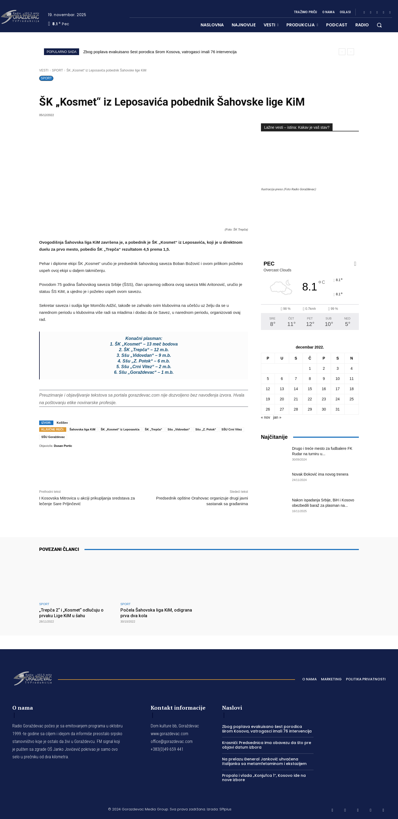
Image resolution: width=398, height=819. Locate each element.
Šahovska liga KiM (82, 429)
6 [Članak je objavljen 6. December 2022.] (282, 378)
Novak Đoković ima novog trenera (320, 474)
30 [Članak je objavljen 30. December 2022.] (324, 409)
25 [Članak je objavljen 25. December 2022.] (351, 399)
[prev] (342, 51)
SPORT (57, 70)
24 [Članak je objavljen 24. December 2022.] (338, 399)
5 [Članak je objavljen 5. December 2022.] (268, 378)
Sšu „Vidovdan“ (179, 429)
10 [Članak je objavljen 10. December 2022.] (338, 378)
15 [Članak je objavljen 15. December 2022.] (310, 389)
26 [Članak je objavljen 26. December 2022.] (268, 409)
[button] (379, 25)
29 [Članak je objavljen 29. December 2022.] (310, 409)
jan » (277, 417)
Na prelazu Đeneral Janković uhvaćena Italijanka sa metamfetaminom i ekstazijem (264, 761)
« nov (265, 417)
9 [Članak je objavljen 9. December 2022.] (324, 378)
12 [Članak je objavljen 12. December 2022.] (268, 389)
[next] (350, 51)
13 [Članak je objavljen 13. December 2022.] (282, 389)
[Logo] (32, 677)
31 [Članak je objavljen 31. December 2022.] (338, 409)
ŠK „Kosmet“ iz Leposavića (120, 429)
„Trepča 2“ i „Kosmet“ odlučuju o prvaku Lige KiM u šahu (72, 612)
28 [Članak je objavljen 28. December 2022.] (296, 409)
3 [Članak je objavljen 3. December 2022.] (338, 368)
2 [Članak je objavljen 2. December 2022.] (324, 368)
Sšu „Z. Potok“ (205, 429)
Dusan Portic (63, 445)
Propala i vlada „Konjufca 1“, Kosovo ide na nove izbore (264, 777)
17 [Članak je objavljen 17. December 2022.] (338, 389)
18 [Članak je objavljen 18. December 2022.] (351, 389)
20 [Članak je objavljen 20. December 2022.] (282, 399)
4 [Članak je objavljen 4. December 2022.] (352, 368)
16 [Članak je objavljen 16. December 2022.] (324, 389)
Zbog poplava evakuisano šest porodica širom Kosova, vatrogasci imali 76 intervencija (160, 51)
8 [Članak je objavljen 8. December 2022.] (310, 378)
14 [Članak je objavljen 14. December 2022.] (296, 389)
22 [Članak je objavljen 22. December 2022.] (310, 399)
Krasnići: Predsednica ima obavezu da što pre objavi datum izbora (266, 745)
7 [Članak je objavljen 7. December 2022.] (296, 378)
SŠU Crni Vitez (232, 429)
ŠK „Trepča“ (153, 429)
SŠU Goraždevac (53, 437)
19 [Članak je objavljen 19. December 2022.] (268, 399)
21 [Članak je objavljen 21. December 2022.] (296, 399)
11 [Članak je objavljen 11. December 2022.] (351, 378)
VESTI (44, 70)
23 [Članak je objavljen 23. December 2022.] (324, 399)
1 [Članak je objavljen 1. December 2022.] (310, 368)
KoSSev (62, 422)
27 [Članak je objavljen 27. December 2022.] (282, 409)
